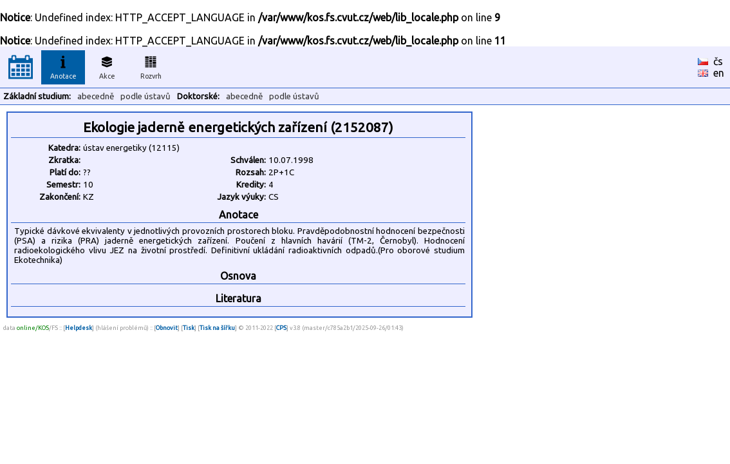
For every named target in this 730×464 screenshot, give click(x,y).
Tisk (188, 327)
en (718, 73)
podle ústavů (145, 96)
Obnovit (167, 327)
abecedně (95, 96)
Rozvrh (151, 66)
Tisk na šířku (217, 327)
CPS (281, 327)
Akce (107, 66)
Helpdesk (78, 327)
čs (718, 61)
